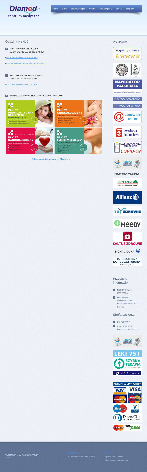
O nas (64, 9)
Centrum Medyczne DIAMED (21, 455)
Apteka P (109, 457)
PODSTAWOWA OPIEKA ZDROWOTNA (21, 58)
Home (55, 9)
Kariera (92, 9)
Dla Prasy (130, 9)
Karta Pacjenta (105, 9)
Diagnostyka (110, 460)
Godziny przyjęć (78, 9)
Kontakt (119, 9)
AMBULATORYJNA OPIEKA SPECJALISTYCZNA (25, 63)
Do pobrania (123, 322)
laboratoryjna (122, 460)
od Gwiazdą (118, 457)
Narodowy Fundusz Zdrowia (82, 457)
